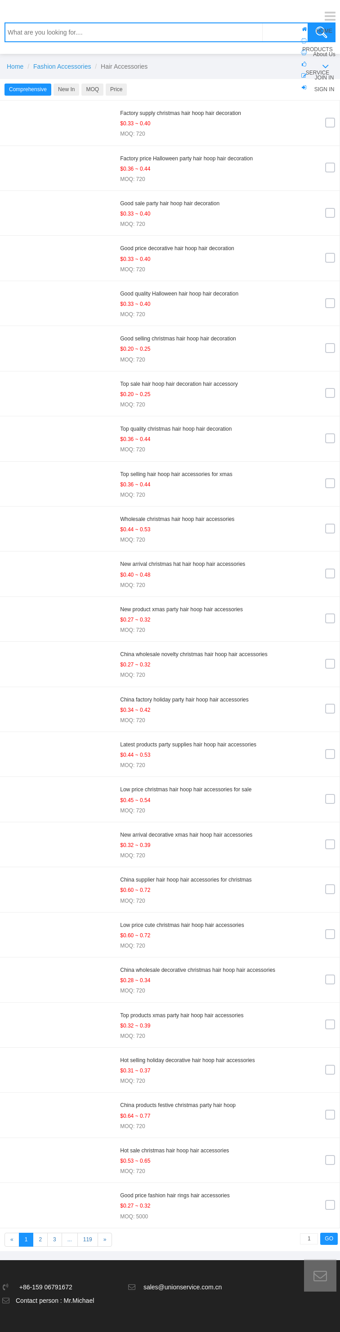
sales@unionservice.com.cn (182, 1287)
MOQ (92, 89)
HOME (324, 31)
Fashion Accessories (62, 66)
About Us (324, 54)
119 (87, 1239)
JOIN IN (324, 78)
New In (66, 89)
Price (116, 89)
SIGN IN (324, 89)
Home (15, 66)
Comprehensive (28, 89)
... (69, 1239)
